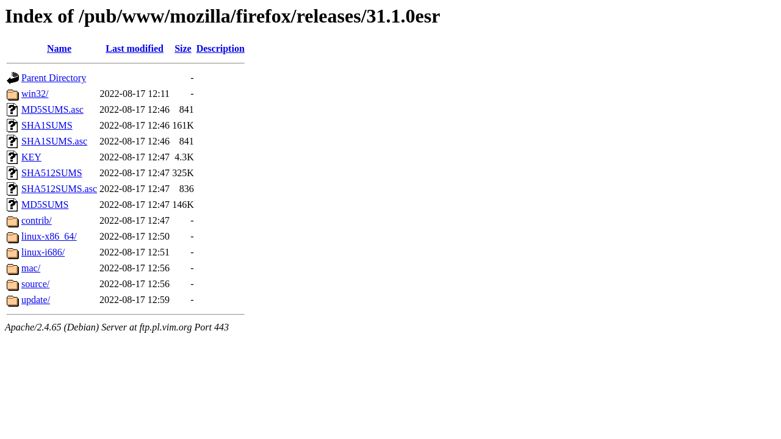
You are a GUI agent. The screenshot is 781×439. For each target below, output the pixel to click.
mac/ (30, 268)
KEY (31, 157)
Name (59, 48)
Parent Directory (53, 78)
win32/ (34, 93)
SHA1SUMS (47, 125)
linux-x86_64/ (49, 236)
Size (183, 48)
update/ (35, 299)
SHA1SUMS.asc (54, 141)
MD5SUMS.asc (52, 109)
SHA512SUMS (51, 173)
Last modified (135, 48)
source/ (35, 284)
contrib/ (36, 220)
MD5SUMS (44, 204)
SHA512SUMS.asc (59, 189)
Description (220, 48)
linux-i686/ (43, 252)
